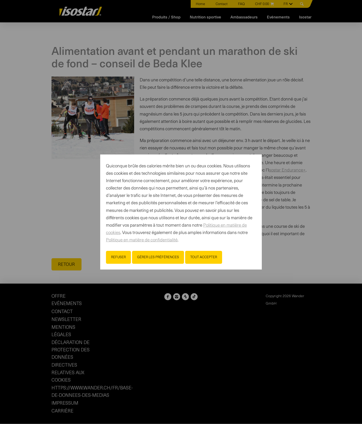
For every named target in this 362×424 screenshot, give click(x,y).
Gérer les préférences (158, 257)
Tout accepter (203, 257)
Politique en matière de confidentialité (142, 240)
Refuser (118, 257)
